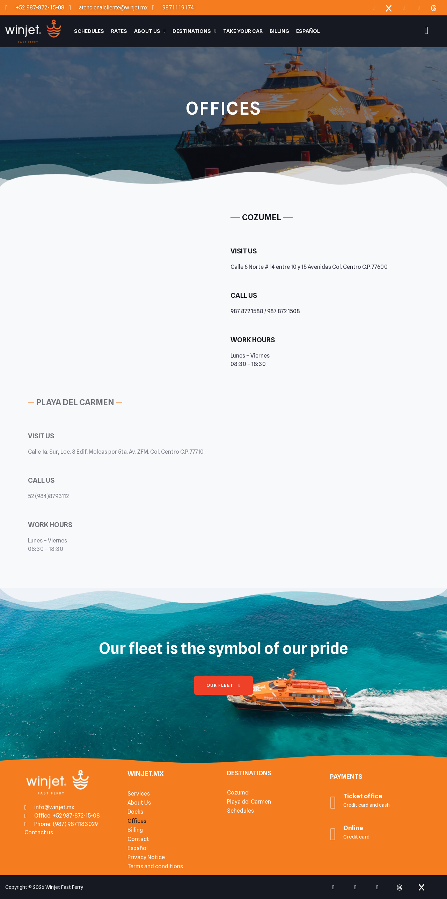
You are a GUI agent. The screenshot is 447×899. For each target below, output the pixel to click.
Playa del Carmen (249, 801)
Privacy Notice (146, 857)
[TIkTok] (419, 8)
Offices (136, 821)
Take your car (243, 31)
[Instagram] (404, 8)
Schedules (89, 31)
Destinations (194, 31)
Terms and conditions (155, 866)
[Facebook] (374, 8)
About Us (150, 31)
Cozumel (238, 792)
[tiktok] (377, 887)
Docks (135, 811)
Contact (138, 839)
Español (308, 31)
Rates (119, 31)
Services (138, 793)
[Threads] (434, 8)
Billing (279, 31)
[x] (389, 8)
